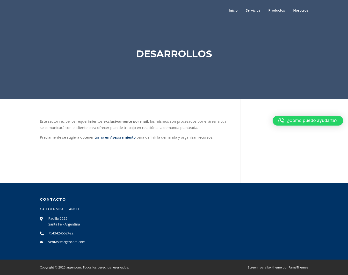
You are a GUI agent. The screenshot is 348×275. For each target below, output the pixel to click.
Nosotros (300, 10)
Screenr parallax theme (265, 267)
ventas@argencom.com (66, 242)
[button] (308, 121)
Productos (276, 10)
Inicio (233, 10)
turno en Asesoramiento (115, 137)
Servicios (253, 10)
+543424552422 (60, 233)
